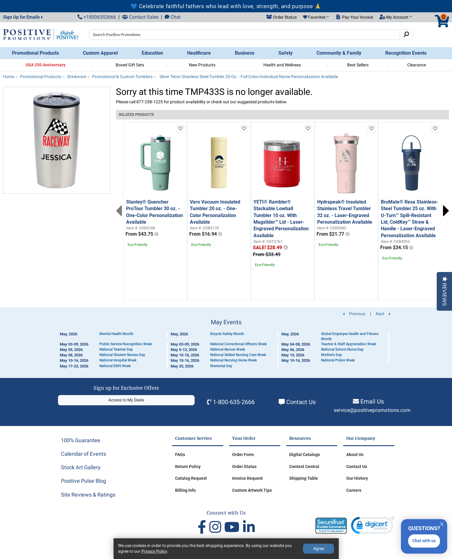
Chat (172, 17)
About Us (354, 454)
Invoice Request (247, 478)
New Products (202, 64)
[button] (316, 17)
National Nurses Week (227, 349)
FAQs (180, 454)
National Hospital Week (117, 360)
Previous (119, 211)
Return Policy (188, 466)
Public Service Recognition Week (125, 344)
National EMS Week (115, 366)
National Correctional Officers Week (238, 344)
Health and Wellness (282, 64)
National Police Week (338, 360)
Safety (285, 53)
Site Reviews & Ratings (88, 494)
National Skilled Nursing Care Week (238, 355)
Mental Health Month (116, 334)
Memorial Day (221, 366)
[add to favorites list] (180, 128)
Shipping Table (303, 478)
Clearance (416, 64)
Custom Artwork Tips (252, 490)
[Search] (406, 34)
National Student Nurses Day (122, 355)
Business (244, 53)
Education (152, 53)
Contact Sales (140, 17)
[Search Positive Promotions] (244, 34)
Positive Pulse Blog (83, 481)
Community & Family (339, 53)
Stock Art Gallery (81, 467)
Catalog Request (191, 478)
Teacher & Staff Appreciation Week (348, 344)
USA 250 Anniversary (45, 64)
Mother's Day (331, 355)
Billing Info (185, 490)
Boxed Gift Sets (130, 64)
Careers (353, 490)
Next (446, 211)
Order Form (243, 454)
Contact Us (301, 402)
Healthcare (199, 53)
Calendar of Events (83, 454)
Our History (357, 478)
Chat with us (424, 540)
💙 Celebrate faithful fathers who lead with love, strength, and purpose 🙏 (226, 6)
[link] (372, 526)
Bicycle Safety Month (227, 334)
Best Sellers (358, 64)
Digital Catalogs (304, 454)
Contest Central (304, 466)
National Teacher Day (116, 349)
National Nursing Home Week (233, 360)
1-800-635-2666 (234, 402)
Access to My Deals (126, 399)
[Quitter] (442, 523)
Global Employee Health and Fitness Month (349, 336)
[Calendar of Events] (226, 344)
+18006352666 (96, 17)
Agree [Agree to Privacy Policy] (318, 548)
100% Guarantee (80, 440)
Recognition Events (405, 53)
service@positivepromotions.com (372, 410)
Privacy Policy (154, 551)
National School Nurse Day (342, 349)
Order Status (244, 466)
